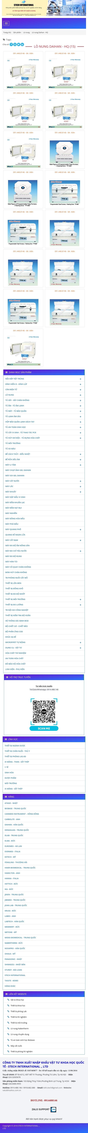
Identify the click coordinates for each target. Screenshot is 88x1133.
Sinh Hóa (9, 772)
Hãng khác (10, 986)
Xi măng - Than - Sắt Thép (17, 762)
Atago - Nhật (11, 803)
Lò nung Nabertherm (20, 1028)
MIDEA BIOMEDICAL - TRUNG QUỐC (20, 937)
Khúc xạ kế (10, 637)
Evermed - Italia (12, 851)
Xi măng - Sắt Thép (13, 788)
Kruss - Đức (10, 910)
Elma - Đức (10, 841)
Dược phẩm (10, 778)
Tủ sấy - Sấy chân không (44, 400)
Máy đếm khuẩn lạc (15, 502)
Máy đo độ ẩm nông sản (17, 545)
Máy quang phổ (44, 529)
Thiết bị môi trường (44, 599)
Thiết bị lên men (13, 583)
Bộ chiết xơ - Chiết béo (16, 626)
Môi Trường (11, 783)
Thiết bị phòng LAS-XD (15, 756)
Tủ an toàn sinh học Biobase (23, 1040)
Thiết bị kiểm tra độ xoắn (17, 615)
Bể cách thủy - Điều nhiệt (44, 454)
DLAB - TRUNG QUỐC (14, 835)
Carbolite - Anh (12, 819)
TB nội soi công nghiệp (16, 610)
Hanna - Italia (11, 878)
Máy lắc (44, 486)
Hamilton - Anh (12, 873)
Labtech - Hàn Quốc (14, 921)
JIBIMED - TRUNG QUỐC (15, 900)
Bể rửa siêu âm (44, 460)
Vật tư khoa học (17, 1000)
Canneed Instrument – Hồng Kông (22, 814)
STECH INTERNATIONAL (15, 975)
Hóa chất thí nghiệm (15, 653)
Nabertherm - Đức (14, 943)
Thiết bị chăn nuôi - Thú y (17, 751)
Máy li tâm (44, 465)
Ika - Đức (9, 889)
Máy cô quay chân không (18, 567)
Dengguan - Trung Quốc (17, 830)
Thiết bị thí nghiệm (19, 1017)
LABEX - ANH (10, 916)
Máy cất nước (44, 481)
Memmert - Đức (12, 927)
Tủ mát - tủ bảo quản (44, 411)
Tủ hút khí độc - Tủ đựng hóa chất (44, 438)
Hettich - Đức (11, 884)
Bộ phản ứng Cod (14, 631)
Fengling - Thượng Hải (16, 862)
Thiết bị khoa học (18, 1005)
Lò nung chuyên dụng (20, 1034)
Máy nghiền (11, 513)
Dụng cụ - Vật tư (44, 648)
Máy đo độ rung (13, 556)
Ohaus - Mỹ (10, 953)
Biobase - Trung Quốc (15, 808)
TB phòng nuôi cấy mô (16, 577)
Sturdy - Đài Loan (13, 970)
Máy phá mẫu (11, 524)
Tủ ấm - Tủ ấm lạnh (44, 406)
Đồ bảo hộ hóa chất (15, 664)
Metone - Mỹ (11, 932)
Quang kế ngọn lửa (15, 534)
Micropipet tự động (44, 642)
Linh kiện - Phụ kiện (15, 669)
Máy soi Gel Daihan (14, 475)
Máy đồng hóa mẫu (15, 518)
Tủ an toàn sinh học (44, 427)
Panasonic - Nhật (13, 959)
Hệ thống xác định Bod (17, 621)
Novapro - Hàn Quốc (15, 948)
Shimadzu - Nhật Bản (15, 964)
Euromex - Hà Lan (13, 846)
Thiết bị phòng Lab (18, 1011)
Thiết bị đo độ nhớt (15, 594)
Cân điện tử (44, 390)
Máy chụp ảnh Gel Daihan (18, 470)
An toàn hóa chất (14, 658)
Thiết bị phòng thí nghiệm (22, 1051)
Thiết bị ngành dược (15, 745)
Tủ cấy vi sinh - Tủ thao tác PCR (44, 433)
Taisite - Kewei (11, 980)
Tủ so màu (10, 448)
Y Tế (6, 767)
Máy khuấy (44, 492)
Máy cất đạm (44, 540)
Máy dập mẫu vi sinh (15, 497)
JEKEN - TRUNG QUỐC (14, 894)
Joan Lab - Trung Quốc (16, 905)
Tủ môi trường (12, 443)
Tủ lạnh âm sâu (44, 417)
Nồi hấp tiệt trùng (44, 379)
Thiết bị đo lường (44, 605)
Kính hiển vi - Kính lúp (44, 384)
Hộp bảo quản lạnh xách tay (44, 422)
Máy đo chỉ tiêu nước (44, 551)
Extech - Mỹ (10, 857)
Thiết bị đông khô (14, 588)
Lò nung (44, 395)
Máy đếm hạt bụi (13, 508)
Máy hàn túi (11, 561)
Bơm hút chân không (16, 572)
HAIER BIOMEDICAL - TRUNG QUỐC (20, 867)
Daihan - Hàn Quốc (14, 824)
